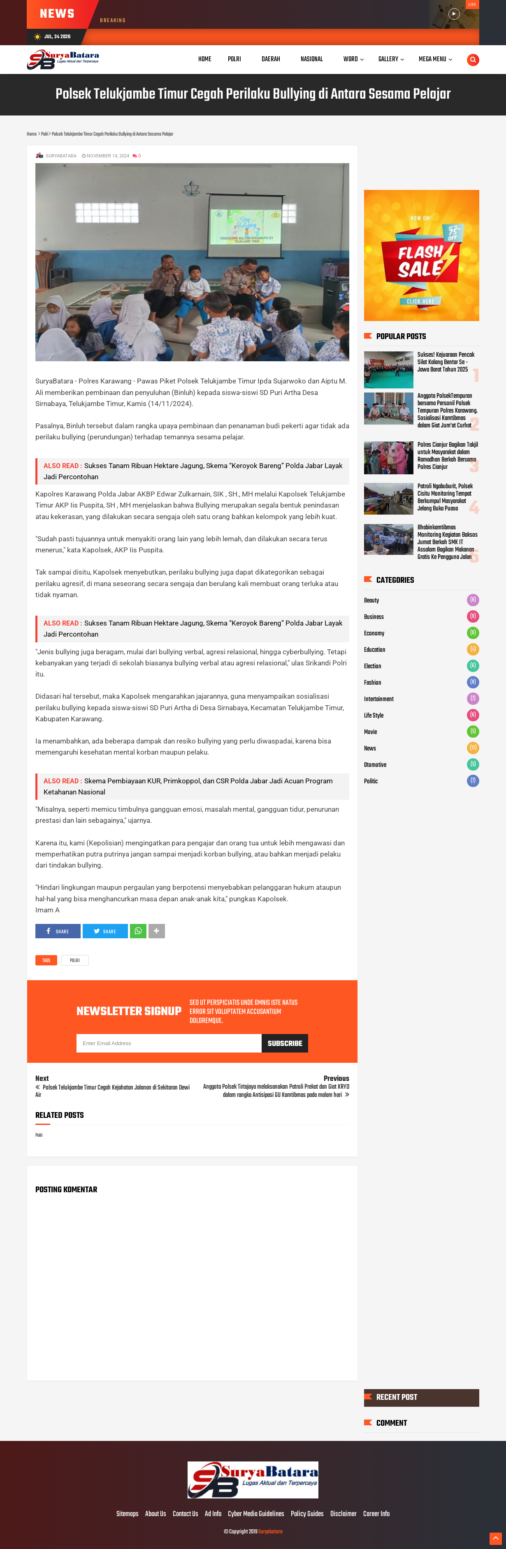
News (370, 748)
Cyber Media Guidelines (256, 1514)
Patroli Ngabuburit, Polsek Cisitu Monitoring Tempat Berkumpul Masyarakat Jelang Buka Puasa (445, 497)
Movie (370, 732)
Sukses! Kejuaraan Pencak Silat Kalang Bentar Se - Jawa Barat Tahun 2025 (446, 362)
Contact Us (185, 1514)
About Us (155, 1514)
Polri (75, 961)
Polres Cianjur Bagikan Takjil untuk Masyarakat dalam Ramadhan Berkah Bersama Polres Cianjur (448, 456)
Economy (374, 633)
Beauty (371, 601)
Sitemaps (127, 1514)
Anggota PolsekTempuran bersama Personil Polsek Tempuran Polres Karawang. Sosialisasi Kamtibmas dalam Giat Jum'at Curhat (448, 411)
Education (374, 650)
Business (374, 617)
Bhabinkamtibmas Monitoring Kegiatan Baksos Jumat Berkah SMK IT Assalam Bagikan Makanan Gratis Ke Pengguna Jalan (448, 542)
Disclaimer (343, 1514)
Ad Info (213, 1514)
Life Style (373, 716)
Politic (371, 781)
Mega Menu (432, 59)
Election (372, 666)
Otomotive (375, 765)
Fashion (372, 683)
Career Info (376, 1514)
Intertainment (379, 699)
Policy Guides (307, 1514)
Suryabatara (270, 1532)
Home (204, 59)
